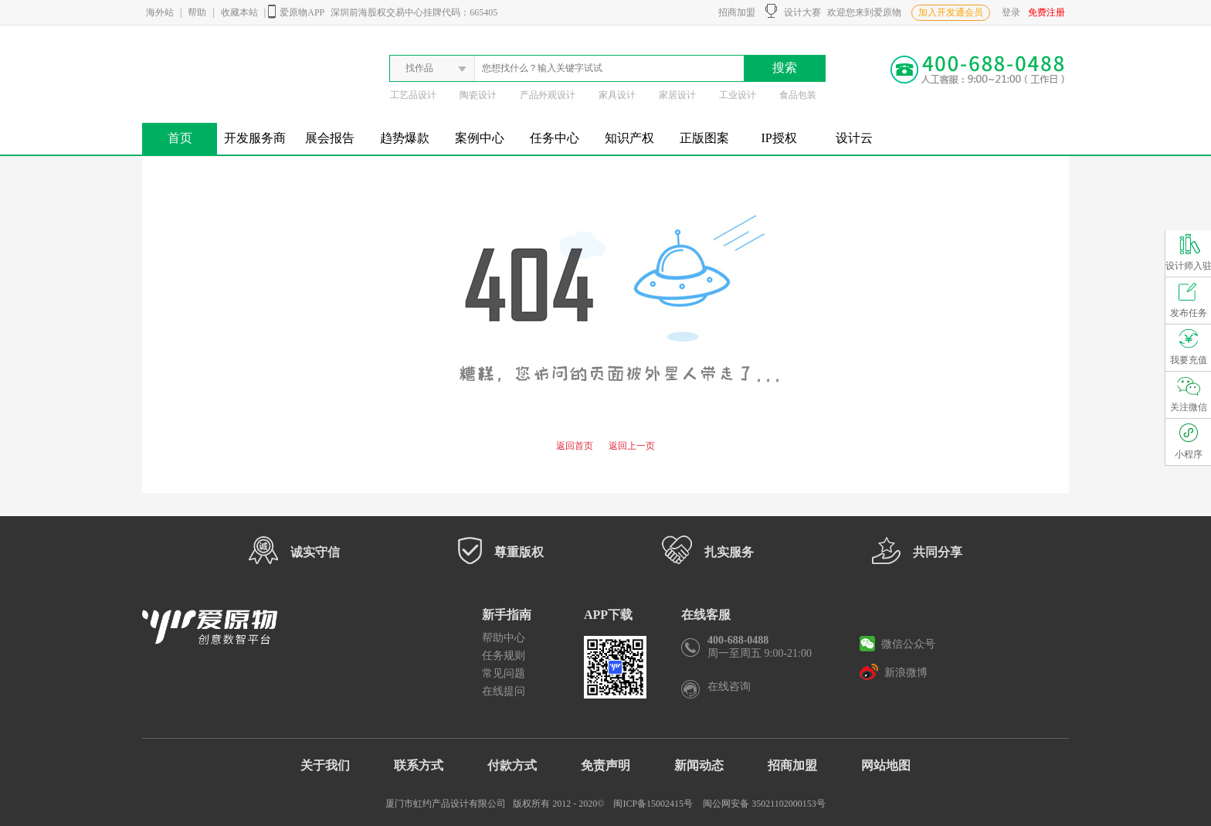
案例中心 (479, 137)
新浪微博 (894, 671)
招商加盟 (734, 12)
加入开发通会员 (950, 12)
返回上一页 (632, 445)
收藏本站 (239, 12)
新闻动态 (699, 765)
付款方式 (512, 765)
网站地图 (886, 765)
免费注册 (1046, 12)
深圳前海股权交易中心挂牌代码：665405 (414, 12)
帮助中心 (503, 638)
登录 (1011, 12)
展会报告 (329, 137)
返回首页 (574, 445)
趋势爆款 (404, 137)
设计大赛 (793, 11)
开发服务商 (255, 137)
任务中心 (554, 137)
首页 (180, 137)
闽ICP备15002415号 (653, 803)
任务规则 (503, 655)
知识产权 (629, 137)
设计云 (854, 137)
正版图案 (704, 137)
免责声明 (605, 765)
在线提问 (503, 691)
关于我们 (325, 765)
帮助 (197, 12)
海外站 (160, 12)
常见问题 (503, 673)
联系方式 (418, 765)
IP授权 (778, 137)
